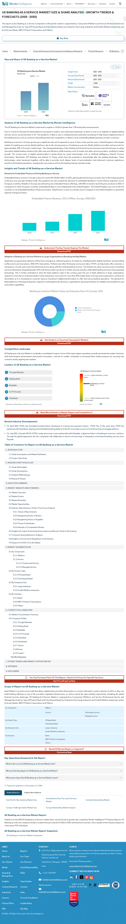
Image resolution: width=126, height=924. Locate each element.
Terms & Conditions (29, 898)
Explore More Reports (32, 793)
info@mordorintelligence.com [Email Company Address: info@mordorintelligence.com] (54, 879)
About (69, 4)
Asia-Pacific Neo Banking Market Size (21, 800)
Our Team (24, 856)
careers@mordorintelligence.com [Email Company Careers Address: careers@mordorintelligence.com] (83, 866)
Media (4, 867)
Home (4, 851)
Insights (5, 881)
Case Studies (26, 881)
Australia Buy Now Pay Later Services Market (61, 800)
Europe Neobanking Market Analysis (61, 807)
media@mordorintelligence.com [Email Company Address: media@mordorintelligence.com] (52, 892)
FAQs (22, 873)
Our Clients (7, 862)
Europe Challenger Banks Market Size (21, 807)
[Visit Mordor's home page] (17, 4)
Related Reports (13, 793)
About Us (6, 856)
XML (4, 909)
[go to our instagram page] (92, 877)
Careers (5, 898)
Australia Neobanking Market (97, 800)
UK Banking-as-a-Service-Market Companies (24, 835)
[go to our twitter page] (81, 877)
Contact (112, 4)
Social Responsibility (29, 867)
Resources (92, 4)
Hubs (22, 892)
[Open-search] (120, 3)
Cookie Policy (26, 903)
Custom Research (57, 4)
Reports (44, 4)
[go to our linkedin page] (71, 877)
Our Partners (26, 862)
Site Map (24, 909)
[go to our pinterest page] (87, 877)
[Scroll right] (122, 51)
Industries (102, 4)
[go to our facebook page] (76, 877)
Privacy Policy (8, 903)
